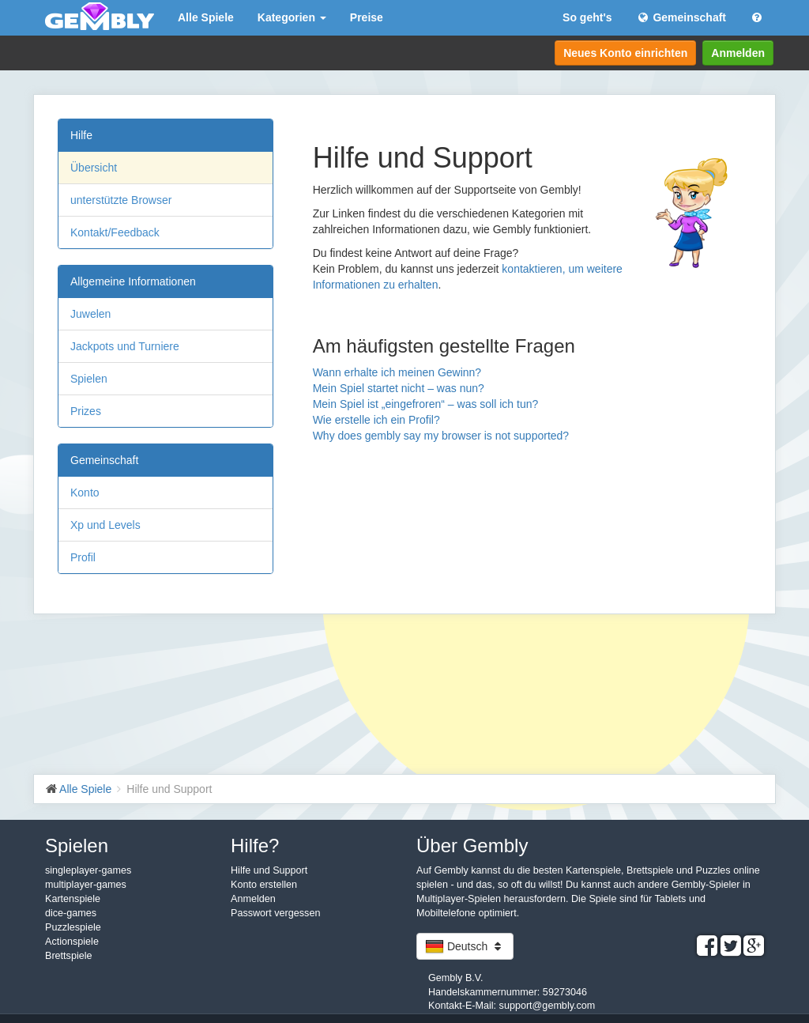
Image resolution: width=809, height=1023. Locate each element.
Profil (83, 557)
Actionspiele (72, 941)
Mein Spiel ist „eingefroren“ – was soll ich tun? (426, 404)
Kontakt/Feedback (115, 232)
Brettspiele (68, 955)
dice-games (70, 913)
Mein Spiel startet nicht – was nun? (398, 388)
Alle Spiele (206, 17)
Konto (85, 492)
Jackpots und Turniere (124, 346)
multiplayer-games (85, 884)
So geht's (587, 17)
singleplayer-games (88, 870)
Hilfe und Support (269, 870)
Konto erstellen (264, 884)
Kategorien (292, 17)
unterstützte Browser (120, 200)
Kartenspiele (72, 898)
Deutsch (465, 946)
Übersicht (93, 167)
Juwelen (90, 314)
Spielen (88, 378)
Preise (366, 17)
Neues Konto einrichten (625, 53)
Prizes (85, 411)
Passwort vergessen (275, 913)
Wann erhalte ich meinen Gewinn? (397, 372)
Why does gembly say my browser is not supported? (441, 435)
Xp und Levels (105, 525)
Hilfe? (255, 845)
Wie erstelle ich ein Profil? (376, 419)
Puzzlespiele (73, 927)
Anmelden (738, 53)
